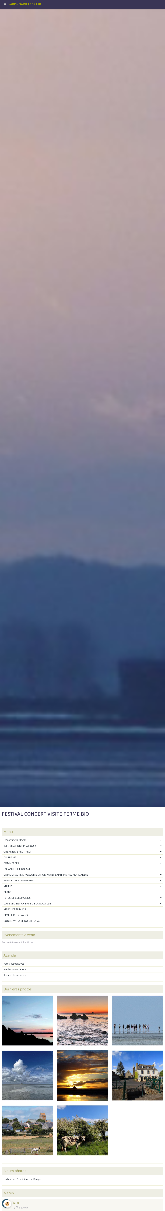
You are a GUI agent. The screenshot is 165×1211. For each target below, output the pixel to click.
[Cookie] (7, 1204)
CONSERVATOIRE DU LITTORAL (21, 920)
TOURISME (9, 857)
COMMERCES (11, 863)
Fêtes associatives (13, 963)
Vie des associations (14, 969)
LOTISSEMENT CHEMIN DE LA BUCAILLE (27, 903)
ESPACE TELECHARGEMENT (19, 880)
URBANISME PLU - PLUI (17, 851)
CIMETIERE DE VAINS (15, 915)
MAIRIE (7, 886)
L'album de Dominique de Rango (22, 1179)
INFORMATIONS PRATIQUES (20, 845)
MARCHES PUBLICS (14, 909)
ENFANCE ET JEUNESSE (16, 869)
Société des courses (14, 975)
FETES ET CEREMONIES (17, 897)
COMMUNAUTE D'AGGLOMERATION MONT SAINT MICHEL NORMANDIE (45, 874)
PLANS (7, 892)
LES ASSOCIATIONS (14, 840)
